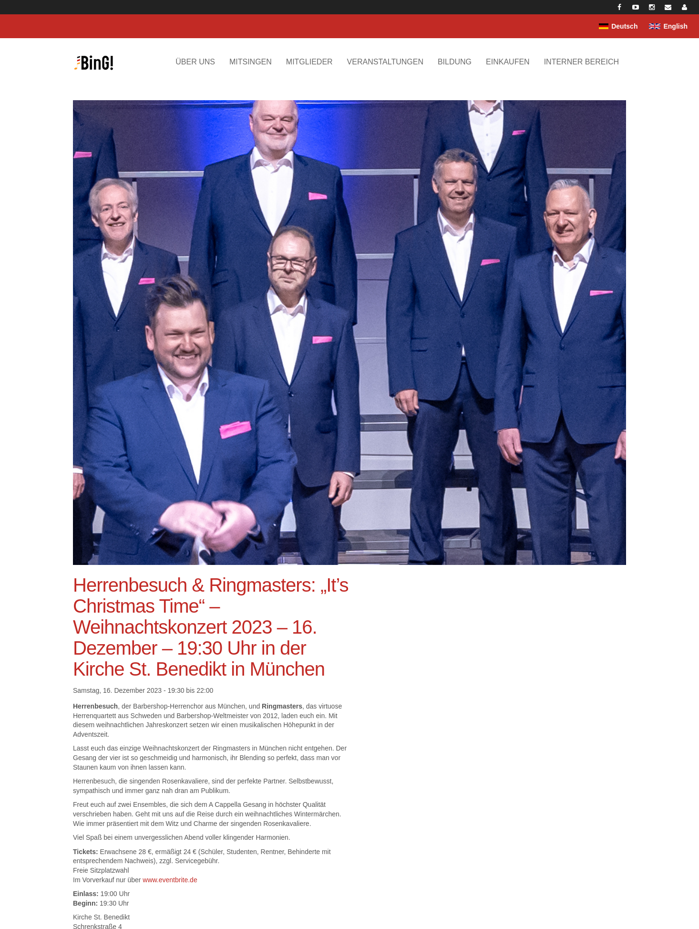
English (675, 26)
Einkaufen (508, 62)
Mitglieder (309, 62)
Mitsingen (250, 62)
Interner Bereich (581, 62)
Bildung (455, 62)
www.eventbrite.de (170, 880)
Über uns (195, 62)
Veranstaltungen (385, 62)
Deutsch (624, 26)
